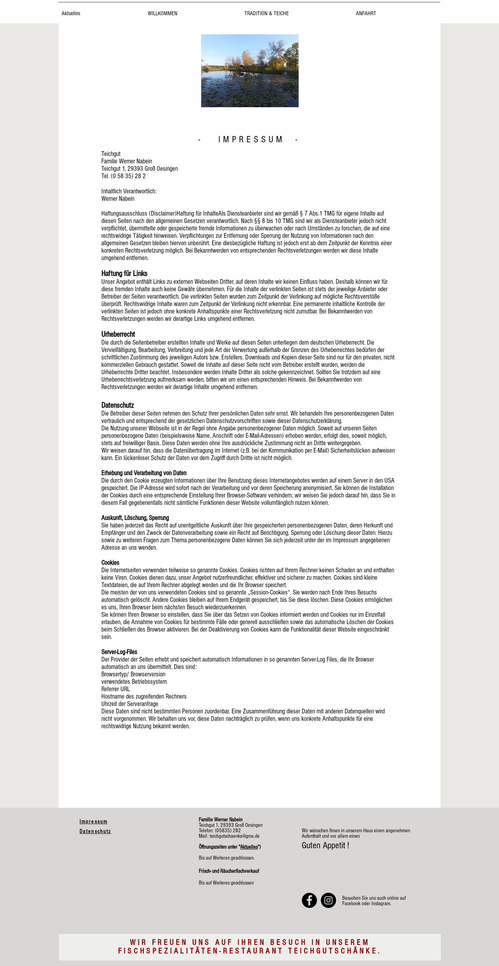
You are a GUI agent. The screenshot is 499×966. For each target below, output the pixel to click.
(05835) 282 (227, 831)
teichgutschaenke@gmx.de (235, 836)
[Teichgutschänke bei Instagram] (328, 900)
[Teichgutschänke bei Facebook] (309, 900)
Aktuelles (249, 847)
